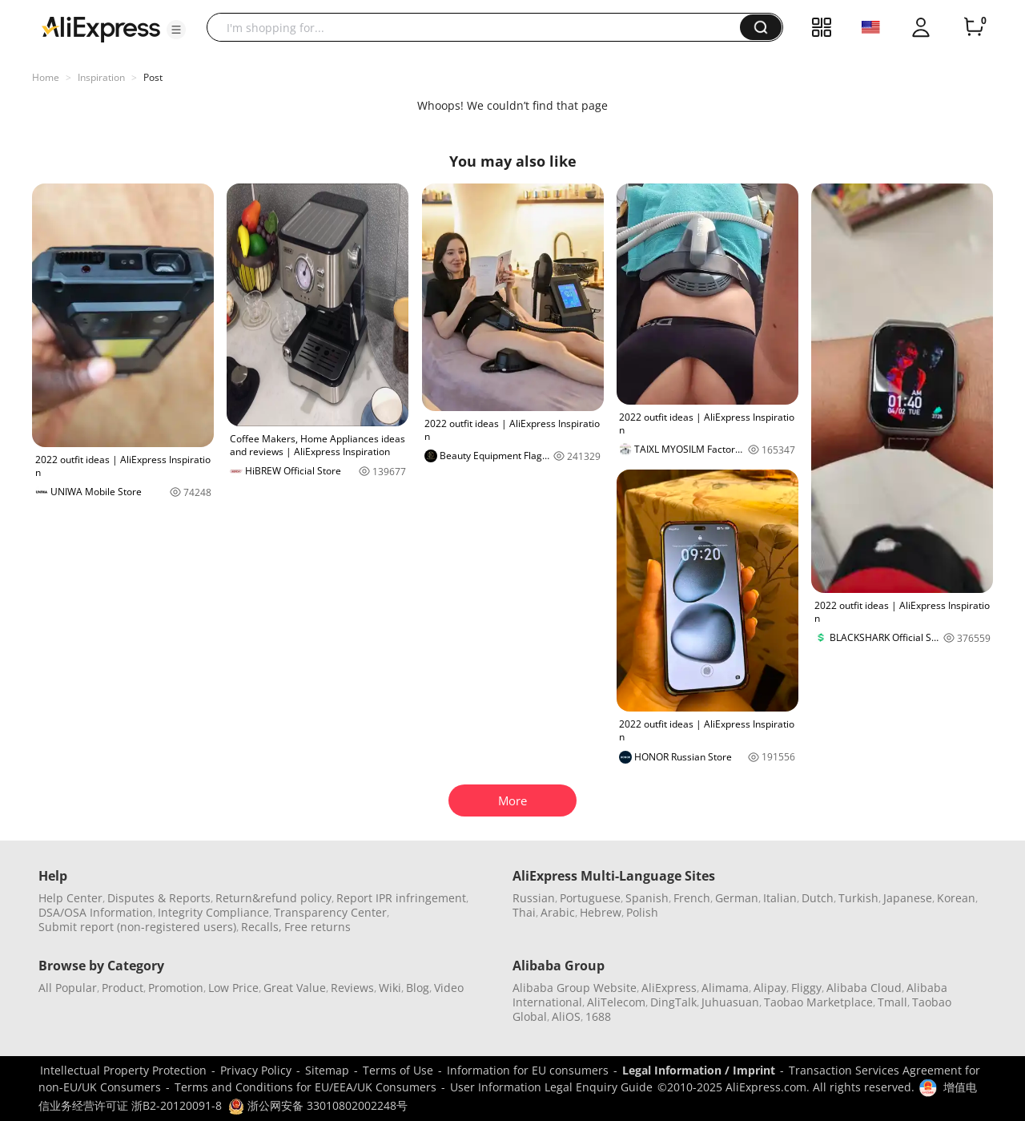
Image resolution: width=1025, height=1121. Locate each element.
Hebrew (600, 912)
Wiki (390, 987)
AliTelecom (616, 1002)
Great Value (294, 987)
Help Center (70, 897)
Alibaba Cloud (864, 987)
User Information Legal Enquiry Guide (551, 1087)
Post (153, 77)
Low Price (233, 987)
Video (449, 987)
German (736, 897)
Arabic (558, 912)
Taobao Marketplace (818, 1002)
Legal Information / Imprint (698, 1070)
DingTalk (673, 1002)
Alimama (725, 987)
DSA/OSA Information (95, 912)
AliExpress (669, 987)
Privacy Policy (255, 1070)
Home (45, 77)
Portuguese (590, 897)
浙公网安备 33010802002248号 (318, 1105)
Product (122, 987)
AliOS (566, 1016)
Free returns (317, 926)
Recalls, (261, 926)
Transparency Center (330, 912)
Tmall (892, 1002)
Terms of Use (398, 1070)
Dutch (818, 897)
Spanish (647, 897)
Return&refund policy (273, 897)
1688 (598, 1016)
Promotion (175, 987)
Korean (956, 897)
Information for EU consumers (528, 1070)
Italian (780, 897)
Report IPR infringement (401, 897)
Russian (533, 897)
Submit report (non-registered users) (137, 926)
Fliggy (806, 987)
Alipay (770, 987)
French (691, 897)
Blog (417, 987)
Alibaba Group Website (574, 987)
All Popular (67, 987)
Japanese (907, 897)
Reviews (352, 987)
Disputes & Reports (159, 897)
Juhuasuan (730, 1002)
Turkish (858, 897)
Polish (642, 912)
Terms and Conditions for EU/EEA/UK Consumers (305, 1087)
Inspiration (101, 77)
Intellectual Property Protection (123, 1070)
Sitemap (327, 1070)
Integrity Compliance (213, 912)
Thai (524, 912)
